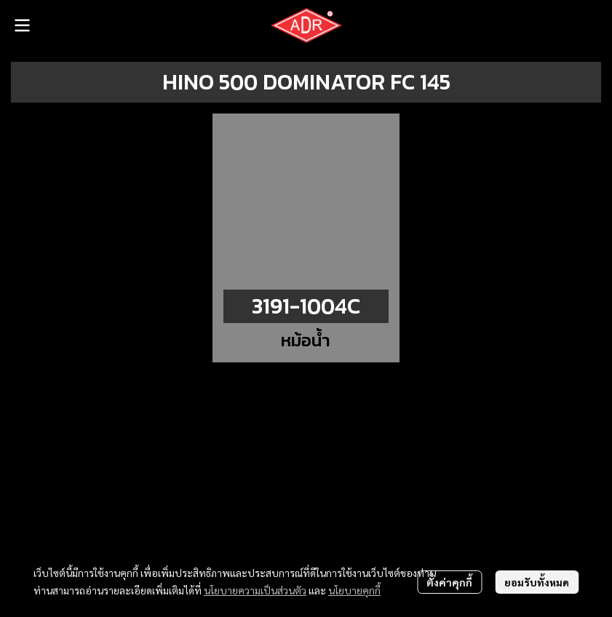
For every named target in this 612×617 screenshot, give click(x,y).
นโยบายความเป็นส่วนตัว (255, 590)
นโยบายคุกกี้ (354, 590)
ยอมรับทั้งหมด (536, 582)
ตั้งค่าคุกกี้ (449, 582)
